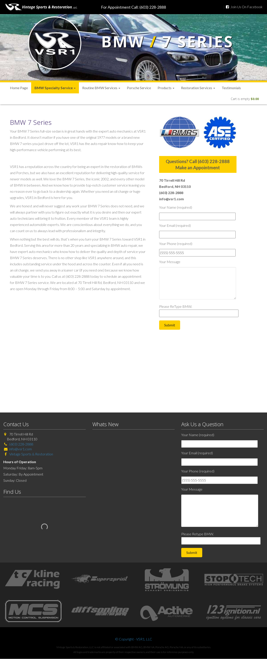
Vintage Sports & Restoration (31, 454)
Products (166, 88)
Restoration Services (198, 88)
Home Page (19, 88)
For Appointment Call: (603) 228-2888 (133, 7)
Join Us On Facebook (244, 7)
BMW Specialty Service (55, 88)
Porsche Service (139, 88)
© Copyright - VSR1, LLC (133, 639)
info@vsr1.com (20, 449)
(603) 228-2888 (21, 444)
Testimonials (231, 88)
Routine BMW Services (101, 88)
